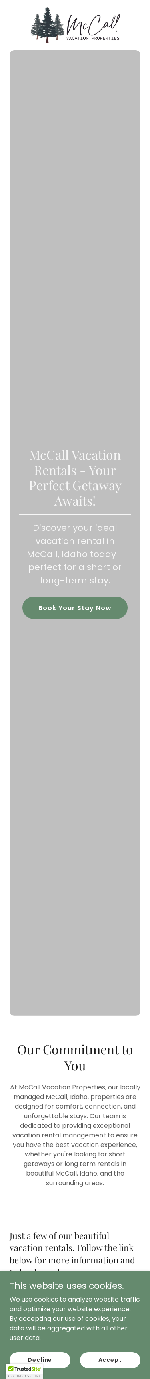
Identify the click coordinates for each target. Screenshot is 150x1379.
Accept (110, 1371)
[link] (75, 25)
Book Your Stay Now (75, 608)
